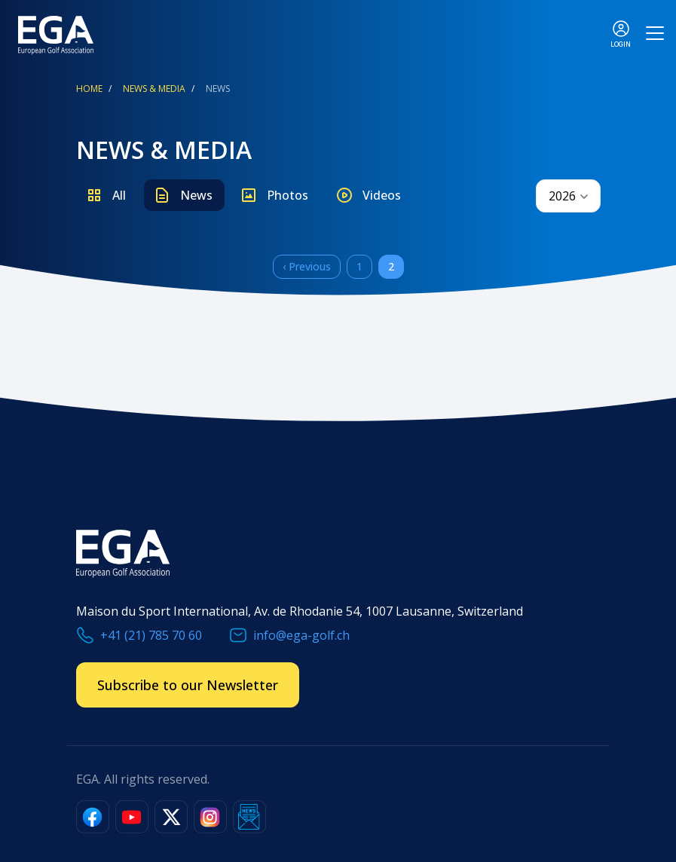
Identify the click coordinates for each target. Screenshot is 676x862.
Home (89, 88)
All (119, 195)
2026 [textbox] (562, 195)
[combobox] (568, 195)
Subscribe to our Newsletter (187, 685)
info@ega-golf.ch (301, 635)
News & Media (154, 88)
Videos (381, 195)
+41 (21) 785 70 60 (151, 635)
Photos (287, 195)
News (196, 195)
